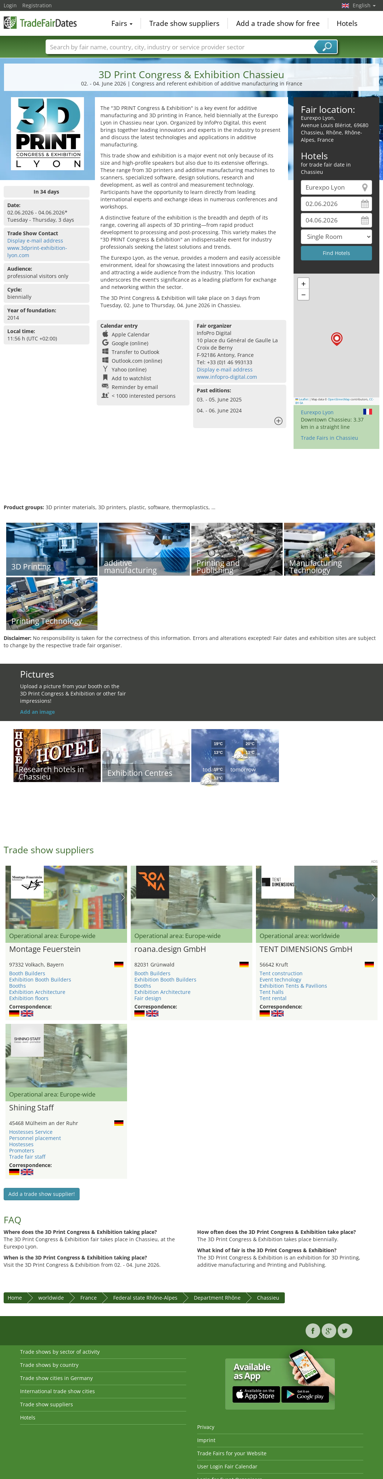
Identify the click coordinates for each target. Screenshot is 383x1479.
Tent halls (272, 991)
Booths (17, 985)
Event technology (280, 979)
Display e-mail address (35, 240)
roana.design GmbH (170, 949)
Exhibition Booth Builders (40, 979)
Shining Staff (31, 1108)
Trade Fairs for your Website (232, 1453)
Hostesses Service (31, 1131)
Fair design (147, 998)
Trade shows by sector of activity (60, 1351)
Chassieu (268, 1297)
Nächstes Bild (122, 897)
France (88, 1297)
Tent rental (273, 998)
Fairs (122, 23)
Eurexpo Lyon (317, 412)
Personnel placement (35, 1138)
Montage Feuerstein (45, 949)
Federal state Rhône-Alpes (145, 1297)
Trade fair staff (27, 1156)
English (364, 5)
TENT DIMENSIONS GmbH (306, 949)
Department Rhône (217, 1297)
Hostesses (21, 1144)
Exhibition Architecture (37, 991)
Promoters (21, 1150)
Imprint (206, 1440)
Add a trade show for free (278, 23)
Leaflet (302, 399)
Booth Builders (27, 973)
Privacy (205, 1426)
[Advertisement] (191, 480)
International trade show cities (57, 1391)
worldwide (51, 1297)
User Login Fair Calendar (227, 1466)
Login (10, 5)
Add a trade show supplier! (41, 1193)
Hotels (347, 23)
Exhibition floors (29, 998)
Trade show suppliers (184, 23)
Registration (37, 5)
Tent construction (281, 973)
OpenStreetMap (339, 399)
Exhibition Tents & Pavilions (293, 985)
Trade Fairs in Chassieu (329, 437)
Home (15, 1297)
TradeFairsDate (40, 22)
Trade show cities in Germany (56, 1378)
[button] (336, 339)
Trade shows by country (49, 1364)
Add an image (37, 711)
